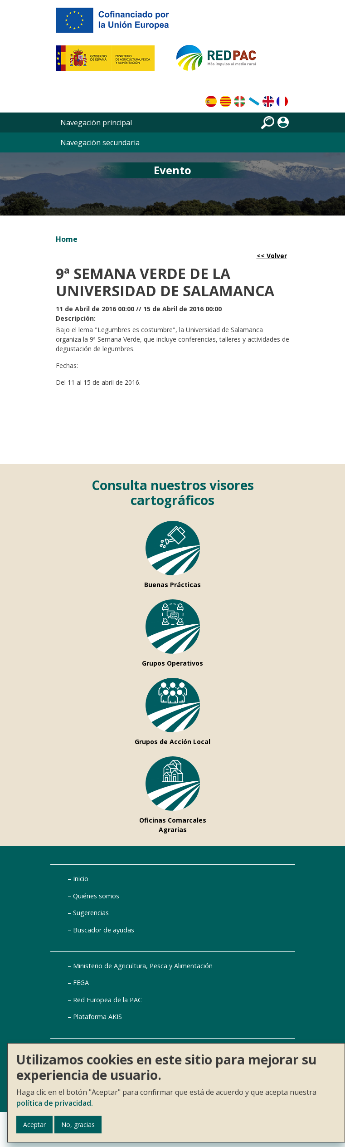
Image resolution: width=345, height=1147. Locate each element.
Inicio (80, 878)
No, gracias (78, 1124)
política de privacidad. (54, 1103)
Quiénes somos (96, 896)
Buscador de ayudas (103, 930)
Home (67, 239)
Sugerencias (91, 912)
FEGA (81, 982)
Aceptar (34, 1124)
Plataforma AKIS (97, 1016)
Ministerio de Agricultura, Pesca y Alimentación (143, 965)
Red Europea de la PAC (107, 999)
